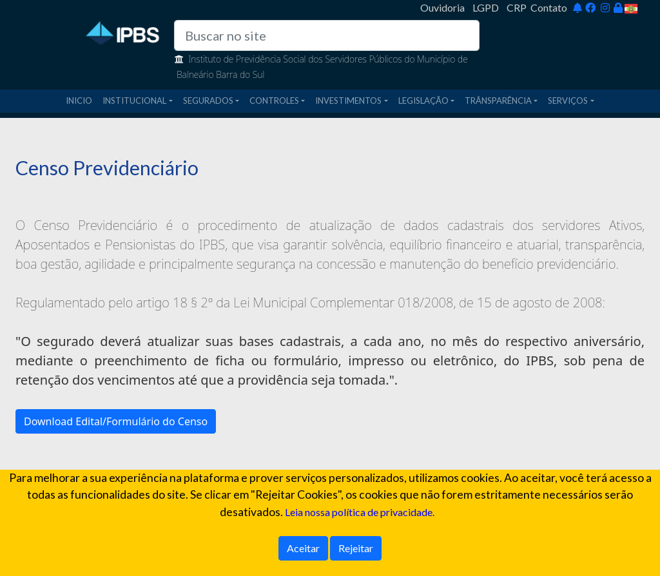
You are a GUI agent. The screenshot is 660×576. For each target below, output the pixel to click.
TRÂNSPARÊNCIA (498, 100)
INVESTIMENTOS (348, 100)
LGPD (485, 7)
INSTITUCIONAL (134, 100)
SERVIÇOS (568, 100)
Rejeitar (355, 548)
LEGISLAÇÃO (423, 100)
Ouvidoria (442, 7)
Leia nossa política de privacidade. (359, 512)
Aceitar (303, 548)
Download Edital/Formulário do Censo (116, 421)
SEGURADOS (208, 100)
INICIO (79, 100)
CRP (517, 7)
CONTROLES (274, 100)
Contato (548, 7)
